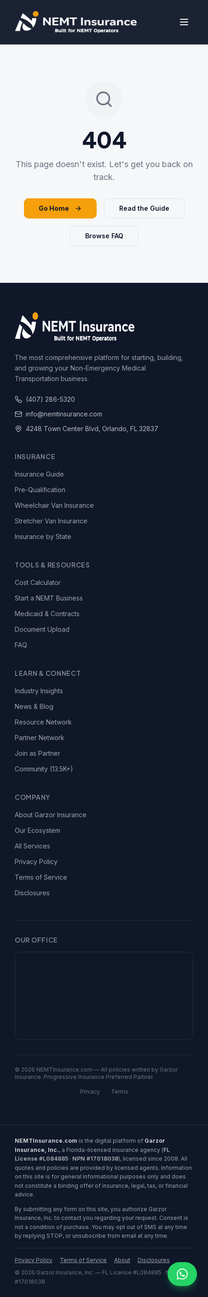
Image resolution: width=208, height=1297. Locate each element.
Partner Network (39, 737)
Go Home (60, 208)
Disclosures (32, 893)
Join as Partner (37, 753)
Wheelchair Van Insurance (54, 505)
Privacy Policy (36, 861)
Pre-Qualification (40, 490)
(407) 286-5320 (45, 399)
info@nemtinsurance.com (58, 414)
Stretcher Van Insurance (51, 521)
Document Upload (42, 629)
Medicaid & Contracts (47, 614)
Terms (119, 1091)
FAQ (21, 645)
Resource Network (43, 722)
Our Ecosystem (37, 830)
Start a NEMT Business (49, 598)
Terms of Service (41, 877)
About (122, 1260)
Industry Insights (39, 691)
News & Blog (34, 706)
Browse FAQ (104, 236)
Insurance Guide (39, 474)
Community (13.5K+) (44, 769)
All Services (32, 846)
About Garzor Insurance (51, 815)
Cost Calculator (38, 582)
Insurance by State (43, 536)
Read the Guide (144, 208)
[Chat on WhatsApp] (182, 1274)
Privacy (90, 1091)
